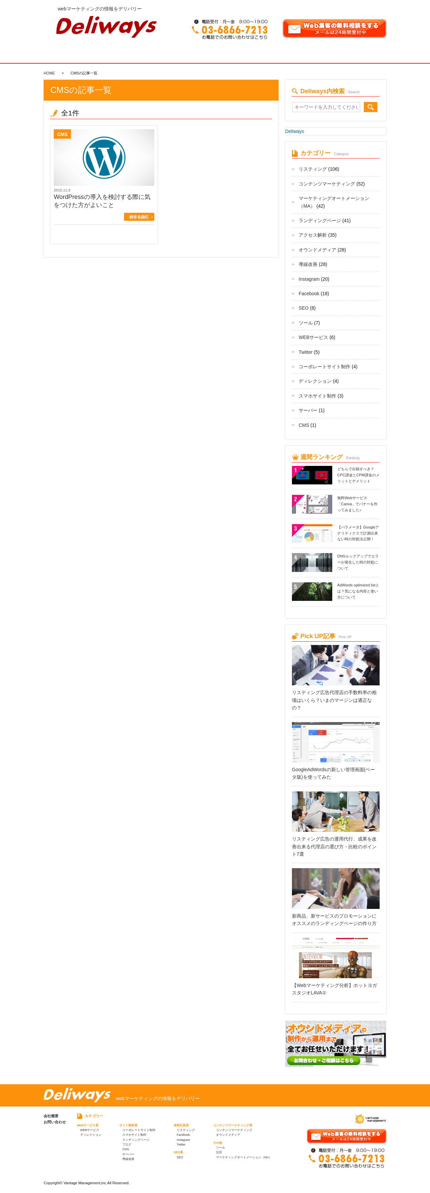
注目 (219, 1152)
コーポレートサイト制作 (324, 366)
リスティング (313, 169)
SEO (304, 308)
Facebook (309, 293)
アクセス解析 (313, 235)
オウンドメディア (317, 249)
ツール (306, 323)
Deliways (294, 131)
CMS (304, 425)
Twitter (305, 352)
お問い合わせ (55, 1122)
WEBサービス (313, 337)
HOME (49, 73)
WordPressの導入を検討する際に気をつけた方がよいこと (102, 201)
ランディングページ (320, 220)
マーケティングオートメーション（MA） (244, 1157)
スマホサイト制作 (317, 396)
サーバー (308, 410)
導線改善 (308, 264)
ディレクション (315, 381)
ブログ (126, 1144)
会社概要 (51, 1116)
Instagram (309, 279)
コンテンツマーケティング (327, 183)
